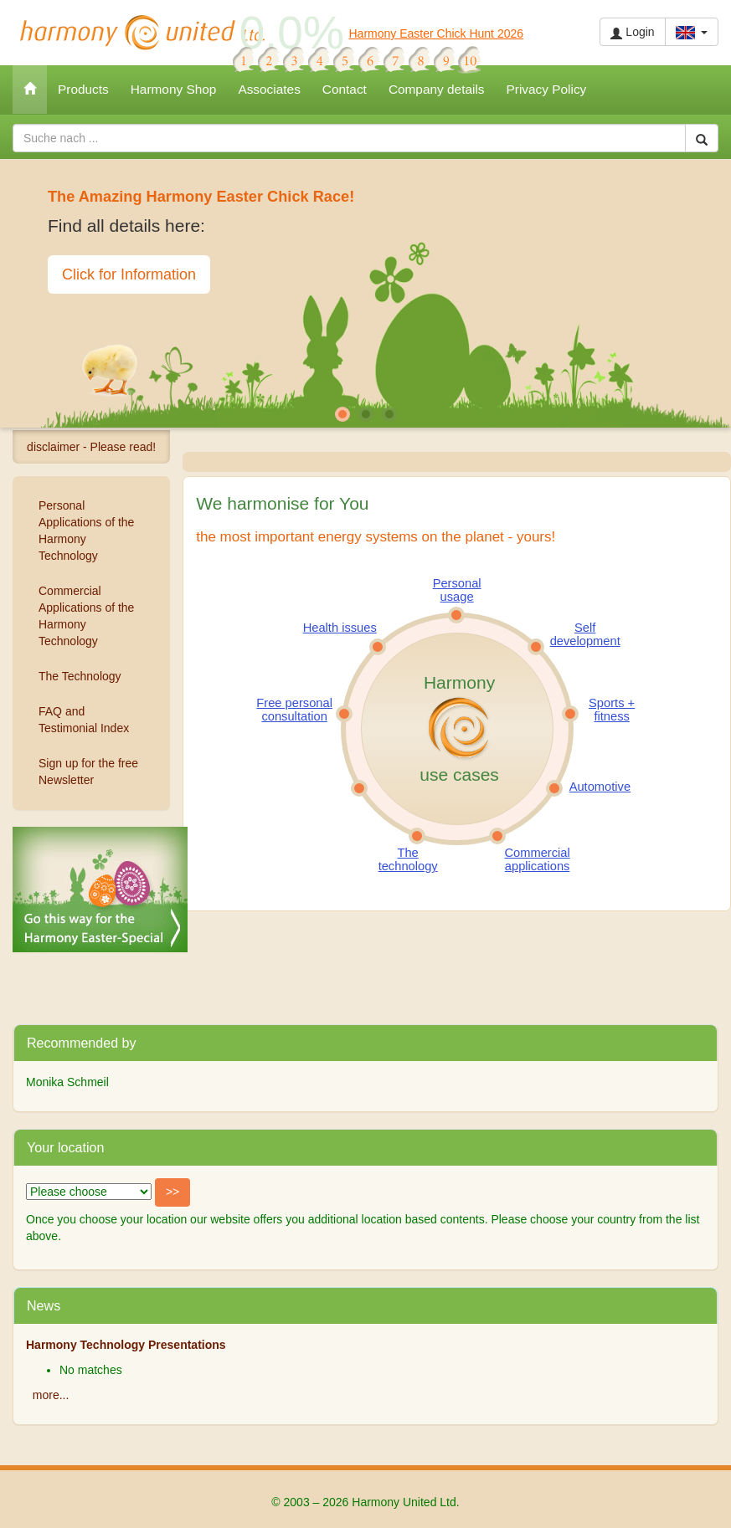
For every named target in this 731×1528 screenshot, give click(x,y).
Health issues (340, 627)
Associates (269, 89)
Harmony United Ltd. (142, 32)
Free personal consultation (294, 709)
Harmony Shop (174, 89)
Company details (437, 89)
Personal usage (457, 590)
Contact (344, 89)
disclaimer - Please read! (91, 447)
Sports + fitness (612, 709)
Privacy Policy (547, 89)
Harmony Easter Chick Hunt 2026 (436, 33)
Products (83, 89)
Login (632, 32)
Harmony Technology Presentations (126, 1344)
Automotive (600, 786)
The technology (408, 859)
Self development (585, 634)
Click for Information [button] (129, 274)
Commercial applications (536, 859)
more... (51, 1395)
